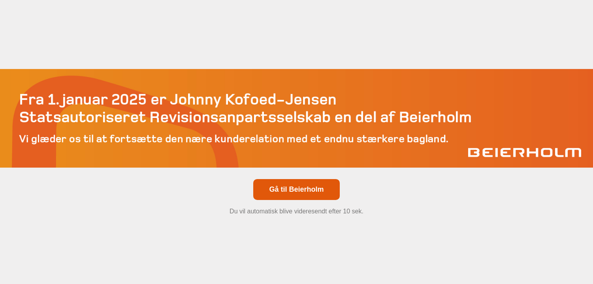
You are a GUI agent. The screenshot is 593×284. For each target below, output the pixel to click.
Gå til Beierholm (296, 189)
